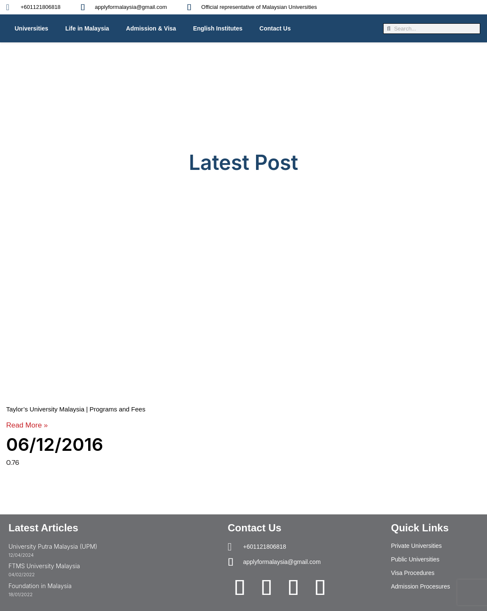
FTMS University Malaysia (44, 565)
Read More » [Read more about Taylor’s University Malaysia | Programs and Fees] (27, 425)
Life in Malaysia (87, 28)
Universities (31, 28)
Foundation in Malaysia (40, 585)
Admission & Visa (151, 28)
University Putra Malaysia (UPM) (52, 546)
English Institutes (217, 28)
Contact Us (275, 28)
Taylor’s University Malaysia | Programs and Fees (75, 409)
